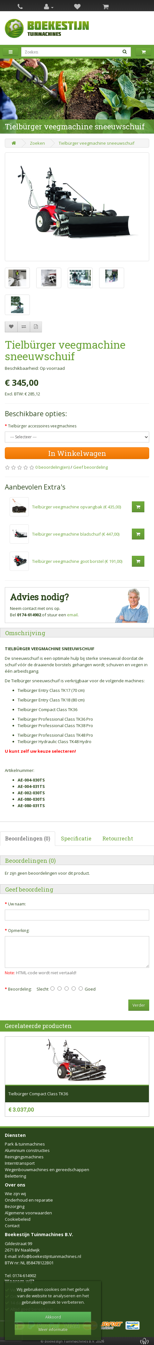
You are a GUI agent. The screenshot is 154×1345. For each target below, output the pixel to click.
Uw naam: (17, 904)
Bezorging (14, 1206)
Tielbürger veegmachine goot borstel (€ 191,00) (77, 561)
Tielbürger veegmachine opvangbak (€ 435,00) (76, 507)
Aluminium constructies (27, 1150)
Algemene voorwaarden (28, 1213)
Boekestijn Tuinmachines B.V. (39, 1234)
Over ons (15, 1185)
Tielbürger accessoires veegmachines (42, 426)
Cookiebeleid (17, 1219)
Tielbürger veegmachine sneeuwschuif (96, 143)
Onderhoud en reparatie (29, 1200)
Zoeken (37, 143)
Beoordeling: (20, 989)
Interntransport (20, 1163)
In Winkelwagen (77, 453)
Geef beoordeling (90, 467)
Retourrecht (117, 838)
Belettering (15, 1176)
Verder (139, 1005)
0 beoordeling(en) (52, 467)
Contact (12, 1225)
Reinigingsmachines (24, 1157)
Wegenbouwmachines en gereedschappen (47, 1169)
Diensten (15, 1135)
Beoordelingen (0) (27, 838)
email (72, 615)
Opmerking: (19, 930)
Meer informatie (53, 1329)
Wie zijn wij (15, 1193)
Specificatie (76, 838)
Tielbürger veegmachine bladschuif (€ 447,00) (75, 534)
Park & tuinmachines (25, 1144)
